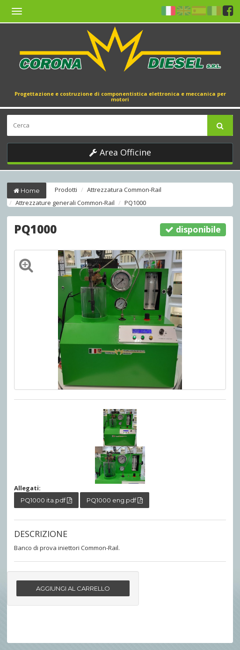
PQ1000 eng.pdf (115, 500)
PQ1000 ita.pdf (46, 500)
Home (27, 190)
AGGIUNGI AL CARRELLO (73, 588)
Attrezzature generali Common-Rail (65, 202)
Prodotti (66, 189)
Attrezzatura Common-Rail (124, 189)
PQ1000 (135, 202)
